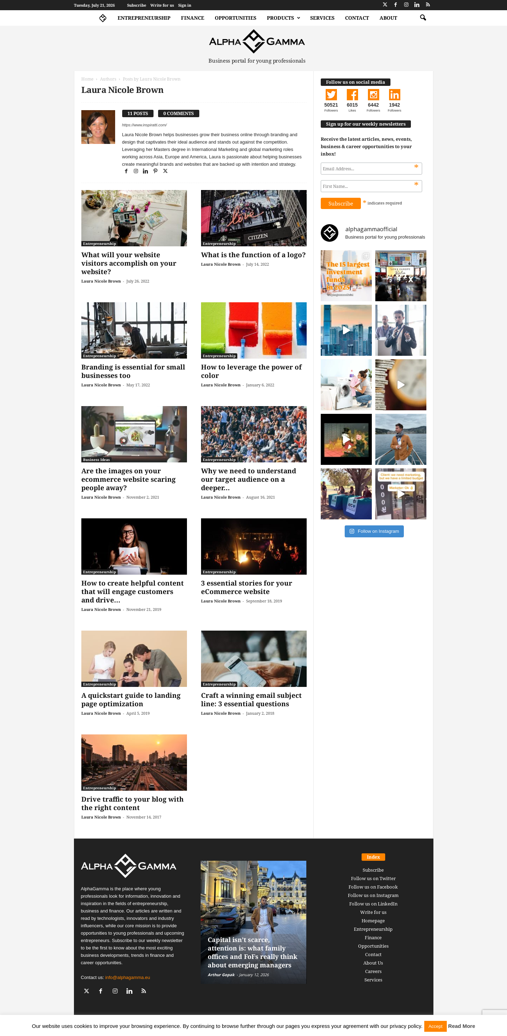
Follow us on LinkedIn (373, 904)
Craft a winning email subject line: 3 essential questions (251, 699)
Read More (461, 1026)
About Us (373, 963)
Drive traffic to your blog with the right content (132, 803)
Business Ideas (96, 459)
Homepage (373, 920)
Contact (357, 17)
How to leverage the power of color (251, 371)
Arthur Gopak (221, 974)
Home (87, 79)
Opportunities (235, 17)
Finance (192, 17)
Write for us (162, 5)
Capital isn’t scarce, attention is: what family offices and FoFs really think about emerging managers (252, 952)
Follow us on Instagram (373, 895)
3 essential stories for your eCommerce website (246, 587)
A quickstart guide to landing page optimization (131, 699)
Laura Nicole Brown (101, 281)
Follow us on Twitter (373, 878)
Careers (373, 971)
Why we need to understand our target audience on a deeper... (248, 479)
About (388, 17)
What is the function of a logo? (253, 254)
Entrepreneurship (144, 17)
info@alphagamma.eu (127, 977)
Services (322, 17)
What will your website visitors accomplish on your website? (128, 263)
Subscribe (136, 5)
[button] (423, 18)
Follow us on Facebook (373, 887)
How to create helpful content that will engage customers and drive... (132, 592)
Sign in (184, 5)
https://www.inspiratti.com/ (144, 125)
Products (283, 18)
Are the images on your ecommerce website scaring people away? (128, 479)
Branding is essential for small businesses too (133, 371)
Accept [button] (435, 1026)
